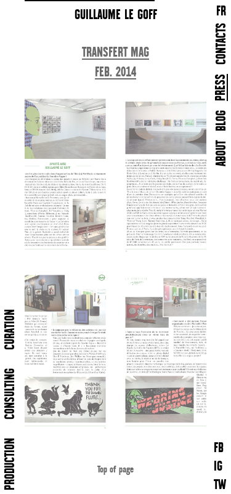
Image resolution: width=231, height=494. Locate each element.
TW (220, 486)
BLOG (222, 120)
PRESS (221, 87)
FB (219, 449)
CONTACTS (222, 44)
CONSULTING (11, 393)
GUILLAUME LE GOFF (116, 14)
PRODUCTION (11, 464)
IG (218, 467)
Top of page (115, 469)
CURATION (11, 329)
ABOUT (222, 153)
